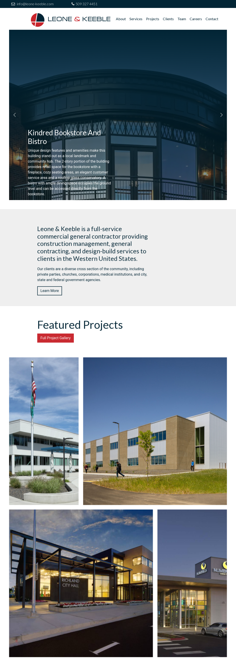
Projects (152, 19)
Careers (196, 19)
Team (181, 19)
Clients (168, 19)
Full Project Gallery (55, 359)
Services (135, 19)
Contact (212, 19)
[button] (14, 115)
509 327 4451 (86, 4)
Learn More (49, 312)
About (121, 19)
